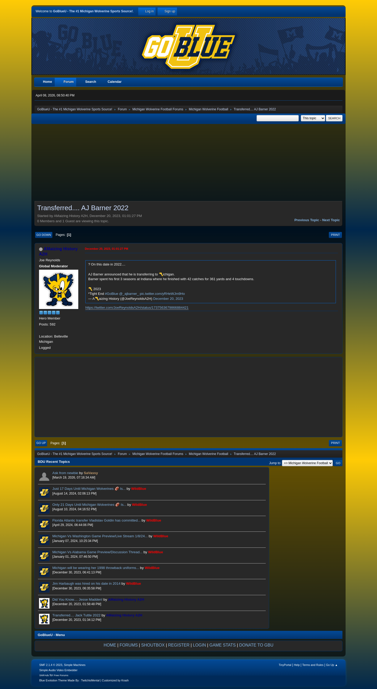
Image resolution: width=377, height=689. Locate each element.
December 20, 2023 (168, 299)
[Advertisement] (188, 164)
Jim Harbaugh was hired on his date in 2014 (86, 583)
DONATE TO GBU (256, 645)
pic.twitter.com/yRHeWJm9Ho (162, 294)
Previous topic (306, 220)
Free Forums (61, 675)
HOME (110, 645)
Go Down (43, 234)
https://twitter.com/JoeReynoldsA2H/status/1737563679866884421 (136, 308)
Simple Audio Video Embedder (58, 670)
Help (297, 664)
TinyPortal (285, 664)
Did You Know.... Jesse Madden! (77, 599)
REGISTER (179, 645)
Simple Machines (74, 664)
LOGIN (199, 645)
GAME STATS (222, 645)
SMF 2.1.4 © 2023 (50, 664)
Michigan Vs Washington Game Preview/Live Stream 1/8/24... (100, 536)
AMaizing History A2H (126, 599)
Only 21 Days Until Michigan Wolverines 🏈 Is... (89, 505)
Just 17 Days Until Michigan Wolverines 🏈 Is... (89, 489)
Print (335, 234)
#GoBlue (111, 294)
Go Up (41, 442)
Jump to (274, 463)
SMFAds (44, 675)
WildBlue (138, 489)
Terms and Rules (313, 664)
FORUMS (129, 645)
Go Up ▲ (332, 664)
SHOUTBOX (153, 645)
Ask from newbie (65, 473)
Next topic (331, 220)
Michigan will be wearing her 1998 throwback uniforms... (95, 568)
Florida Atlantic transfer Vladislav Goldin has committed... (96, 520)
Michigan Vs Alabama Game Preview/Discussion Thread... (97, 552)
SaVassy (91, 473)
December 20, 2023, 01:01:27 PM (106, 248)
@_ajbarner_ (129, 294)
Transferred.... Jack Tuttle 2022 (76, 615)
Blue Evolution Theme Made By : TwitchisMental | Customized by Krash (84, 680)
